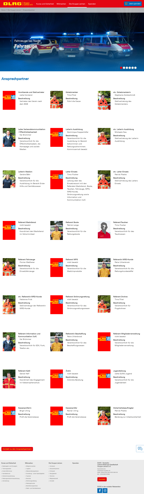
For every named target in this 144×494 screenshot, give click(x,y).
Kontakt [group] (102, 479)
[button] (11, 41)
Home (3, 10)
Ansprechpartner (29, 10)
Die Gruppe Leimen (14, 10)
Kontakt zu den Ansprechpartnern (17, 449)
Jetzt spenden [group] (133, 3)
